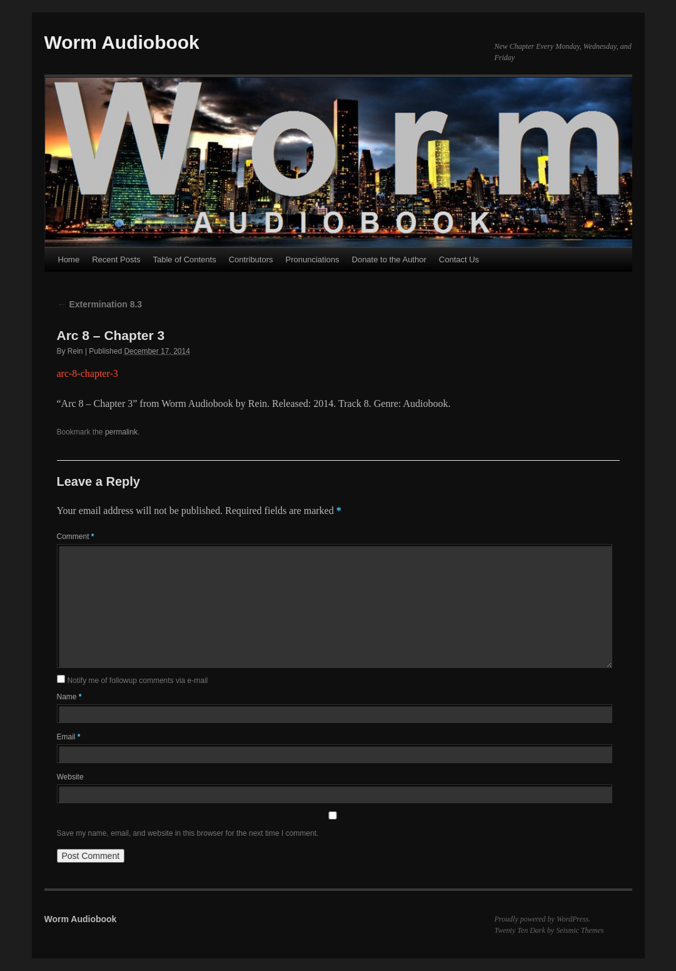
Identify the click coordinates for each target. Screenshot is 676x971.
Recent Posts (116, 259)
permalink (121, 432)
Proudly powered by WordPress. (543, 919)
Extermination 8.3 (100, 304)
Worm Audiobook (121, 42)
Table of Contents (184, 259)
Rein (75, 351)
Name (69, 696)
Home (69, 259)
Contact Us (459, 259)
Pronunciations (313, 259)
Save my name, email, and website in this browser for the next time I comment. (188, 833)
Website (70, 777)
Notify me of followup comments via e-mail (138, 680)
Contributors (251, 259)
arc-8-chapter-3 (87, 373)
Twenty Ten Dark (520, 930)
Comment (75, 536)
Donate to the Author (389, 259)
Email (69, 736)
